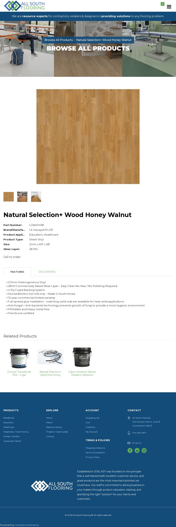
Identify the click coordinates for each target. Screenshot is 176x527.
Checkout (90, 427)
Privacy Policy (93, 457)
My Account (92, 431)
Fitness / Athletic (11, 436)
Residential (8, 418)
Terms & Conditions (95, 452)
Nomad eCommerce (27, 525)
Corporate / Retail (12, 441)
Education (8, 422)
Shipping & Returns (95, 448)
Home (49, 418)
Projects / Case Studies (57, 431)
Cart (88, 422)
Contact (50, 436)
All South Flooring (16, 11)
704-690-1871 (139, 432)
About (49, 422)
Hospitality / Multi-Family (16, 431)
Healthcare (8, 427)
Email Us (136, 443)
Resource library (54, 427)
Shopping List (92, 418)
